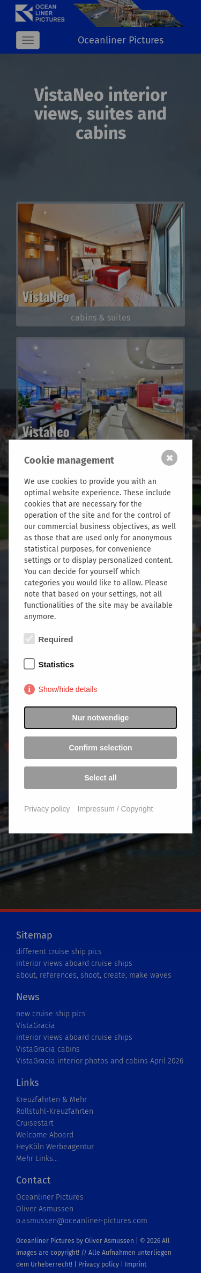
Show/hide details (68, 689)
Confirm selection (100, 747)
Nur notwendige (100, 717)
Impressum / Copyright (115, 809)
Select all (100, 777)
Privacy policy (47, 809)
